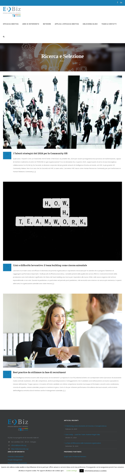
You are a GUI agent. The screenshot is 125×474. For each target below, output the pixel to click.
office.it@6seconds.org (18, 445)
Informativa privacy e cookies (96, 471)
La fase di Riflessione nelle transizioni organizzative (83, 443)
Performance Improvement (17, 463)
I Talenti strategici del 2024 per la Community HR (40, 153)
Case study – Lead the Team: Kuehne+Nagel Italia (82, 434)
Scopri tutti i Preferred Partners (75, 456)
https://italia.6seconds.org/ (19, 449)
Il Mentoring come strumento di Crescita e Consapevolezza (85, 426)
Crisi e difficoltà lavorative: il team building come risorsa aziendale (50, 265)
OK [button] (81, 471)
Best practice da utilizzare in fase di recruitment (39, 372)
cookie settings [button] (71, 471)
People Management (15, 460)
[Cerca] (3, 36)
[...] (35, 172)
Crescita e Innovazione (16, 456)
